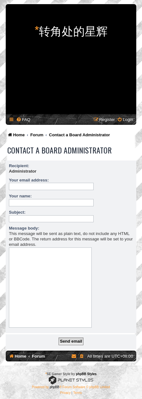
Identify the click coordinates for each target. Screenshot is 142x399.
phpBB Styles (86, 374)
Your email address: (29, 180)
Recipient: (19, 165)
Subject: (17, 212)
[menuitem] (23, 119)
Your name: (20, 196)
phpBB (54, 387)
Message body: (24, 228)
